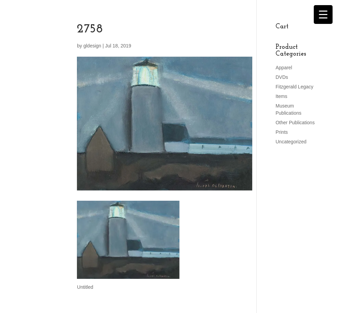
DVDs (281, 77)
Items (281, 96)
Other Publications (294, 122)
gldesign (92, 45)
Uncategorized (290, 141)
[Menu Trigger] (323, 14)
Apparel (283, 67)
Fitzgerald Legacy (294, 86)
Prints (281, 132)
